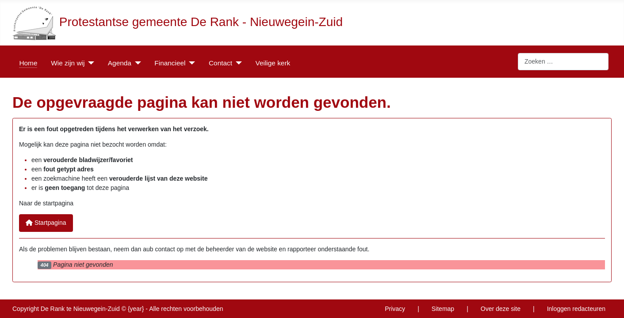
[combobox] (563, 62)
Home (28, 63)
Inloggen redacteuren (576, 308)
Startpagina (46, 222)
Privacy (395, 308)
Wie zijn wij (67, 63)
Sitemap (443, 308)
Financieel (169, 63)
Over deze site (501, 308)
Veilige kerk (273, 63)
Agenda (119, 63)
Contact (220, 63)
